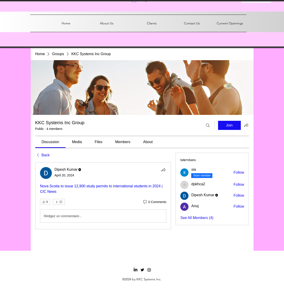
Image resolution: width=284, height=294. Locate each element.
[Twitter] (142, 270)
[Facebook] (149, 270)
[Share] (163, 170)
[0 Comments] (154, 202)
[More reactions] (59, 202)
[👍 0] (45, 202)
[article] (103, 195)
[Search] (208, 125)
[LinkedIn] (135, 270)
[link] (50, 142)
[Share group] (246, 125)
